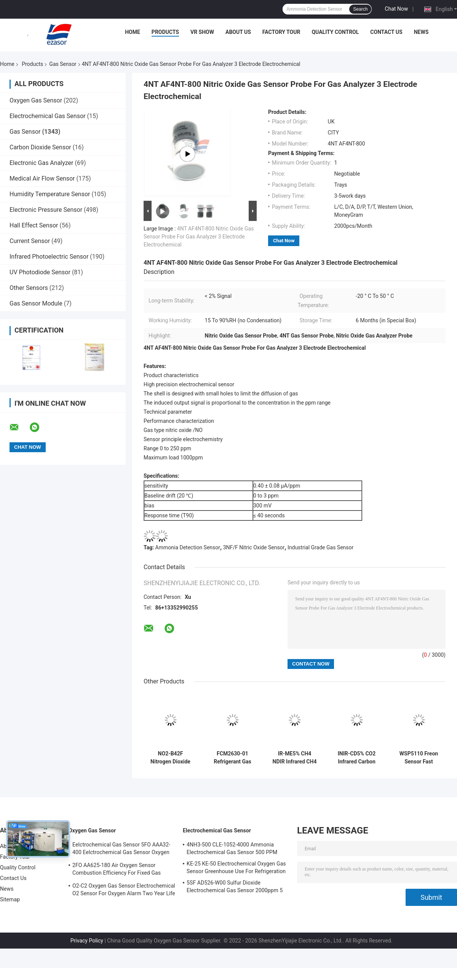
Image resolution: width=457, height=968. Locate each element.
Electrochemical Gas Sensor (47, 116)
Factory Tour (281, 32)
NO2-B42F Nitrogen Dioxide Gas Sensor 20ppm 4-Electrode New (170, 757)
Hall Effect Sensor (34, 225)
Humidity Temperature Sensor (50, 194)
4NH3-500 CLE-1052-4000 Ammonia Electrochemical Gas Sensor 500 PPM (232, 848)
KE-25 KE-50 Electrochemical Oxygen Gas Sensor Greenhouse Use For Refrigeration (236, 867)
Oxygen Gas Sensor (36, 100)
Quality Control (335, 32)
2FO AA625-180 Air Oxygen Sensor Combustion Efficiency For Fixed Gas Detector (116, 870)
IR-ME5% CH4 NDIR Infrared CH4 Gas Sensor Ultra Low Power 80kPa (295, 757)
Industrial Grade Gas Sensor (320, 547)
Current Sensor (30, 241)
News (421, 32)
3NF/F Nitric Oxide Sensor (254, 547)
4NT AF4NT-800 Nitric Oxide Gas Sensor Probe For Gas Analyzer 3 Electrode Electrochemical (199, 237)
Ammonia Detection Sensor (187, 547)
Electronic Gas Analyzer (42, 162)
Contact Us (386, 32)
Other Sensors (29, 287)
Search (360, 9)
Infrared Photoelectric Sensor (49, 256)
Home (132, 32)
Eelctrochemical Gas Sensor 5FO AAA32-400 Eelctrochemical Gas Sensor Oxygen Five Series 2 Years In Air (121, 850)
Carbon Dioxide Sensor (40, 147)
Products (165, 32)
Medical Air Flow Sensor (42, 178)
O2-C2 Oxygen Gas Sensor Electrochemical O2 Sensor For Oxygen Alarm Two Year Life (123, 889)
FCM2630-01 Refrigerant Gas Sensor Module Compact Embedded (232, 757)
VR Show (202, 32)
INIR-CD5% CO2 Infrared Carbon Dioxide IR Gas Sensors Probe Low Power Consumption (357, 757)
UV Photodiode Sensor (40, 272)
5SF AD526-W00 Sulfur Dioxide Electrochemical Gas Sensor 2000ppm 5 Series (235, 888)
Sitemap (10, 899)
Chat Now (396, 9)
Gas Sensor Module (36, 303)
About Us (238, 32)
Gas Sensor (62, 64)
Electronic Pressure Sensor (46, 209)
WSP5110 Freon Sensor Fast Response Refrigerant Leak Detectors (419, 757)
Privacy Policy (86, 941)
